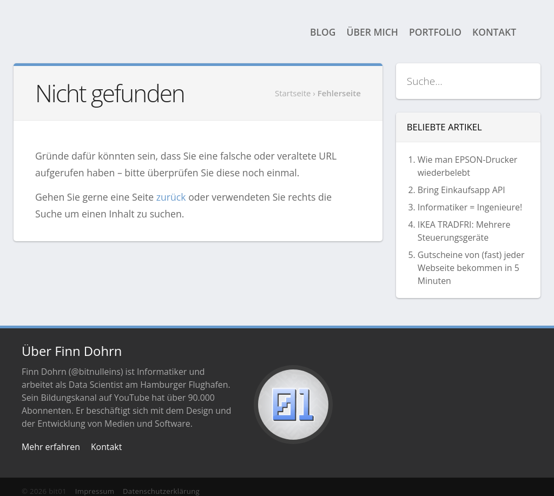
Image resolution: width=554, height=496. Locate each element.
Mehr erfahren (51, 447)
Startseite (293, 93)
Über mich (372, 31)
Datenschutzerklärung (161, 491)
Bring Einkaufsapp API (461, 190)
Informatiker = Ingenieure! (470, 207)
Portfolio (435, 31)
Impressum (95, 491)
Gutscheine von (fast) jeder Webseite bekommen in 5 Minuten (471, 268)
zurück (171, 196)
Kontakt (494, 31)
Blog (322, 31)
